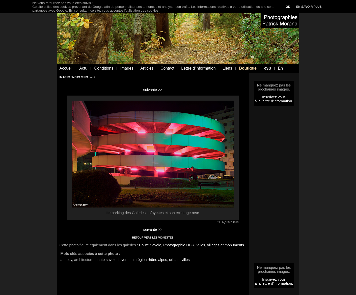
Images (126, 68)
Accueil (66, 68)
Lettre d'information (198, 68)
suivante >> (152, 90)
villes (185, 260)
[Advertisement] (274, 185)
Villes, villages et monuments (220, 245)
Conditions (104, 68)
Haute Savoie (150, 245)
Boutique (247, 68)
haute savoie (106, 260)
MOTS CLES (80, 77)
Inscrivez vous (274, 97)
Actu (83, 68)
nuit (131, 260)
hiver (122, 260)
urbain (174, 260)
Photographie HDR (178, 245)
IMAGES (65, 77)
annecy (66, 260)
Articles (146, 68)
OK (288, 7)
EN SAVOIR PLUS (308, 7)
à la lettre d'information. (274, 101)
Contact (167, 68)
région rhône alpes (151, 260)
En (280, 68)
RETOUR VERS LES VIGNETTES (153, 237)
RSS (267, 68)
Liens (227, 68)
